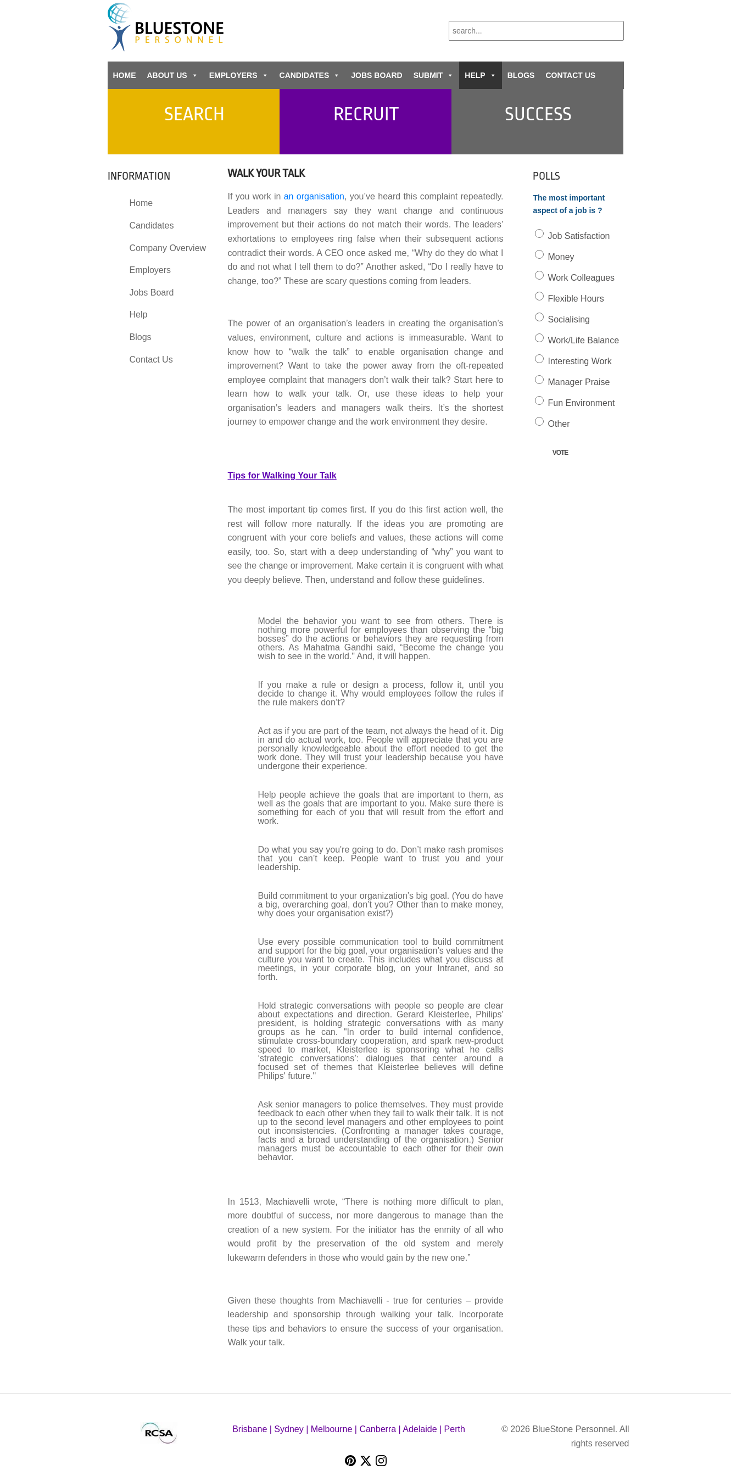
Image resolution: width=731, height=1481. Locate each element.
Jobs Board (376, 75)
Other (559, 423)
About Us (172, 75)
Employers (239, 75)
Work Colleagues (581, 277)
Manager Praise (579, 382)
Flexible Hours (576, 298)
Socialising (569, 319)
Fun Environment (581, 403)
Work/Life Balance (584, 340)
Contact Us (570, 75)
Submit (434, 75)
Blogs (521, 75)
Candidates (310, 75)
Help (480, 75)
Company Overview (168, 248)
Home (124, 75)
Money (561, 256)
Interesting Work (580, 361)
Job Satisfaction (579, 236)
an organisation (314, 196)
